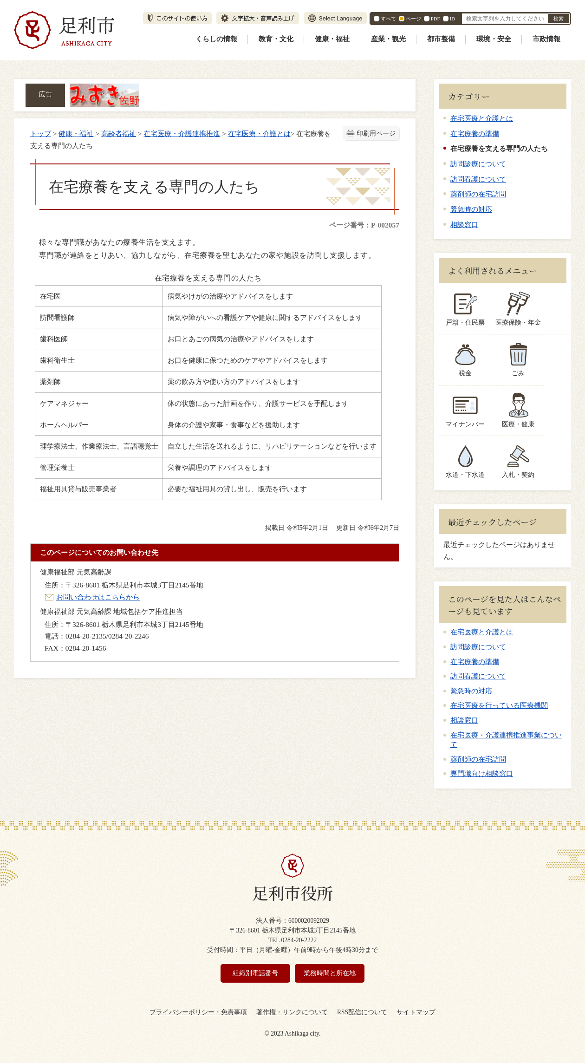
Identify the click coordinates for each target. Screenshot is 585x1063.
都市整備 (441, 39)
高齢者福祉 (118, 133)
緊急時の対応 (471, 209)
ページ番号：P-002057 (364, 225)
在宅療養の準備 (474, 133)
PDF (435, 18)
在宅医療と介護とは (481, 118)
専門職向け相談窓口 (481, 773)
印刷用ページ (376, 133)
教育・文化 (276, 39)
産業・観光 (388, 39)
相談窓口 (464, 224)
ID (452, 18)
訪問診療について (478, 164)
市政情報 (546, 39)
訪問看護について (478, 179)
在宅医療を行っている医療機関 (499, 705)
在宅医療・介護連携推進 (181, 133)
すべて (388, 18)
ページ (413, 18)
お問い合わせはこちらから (98, 597)
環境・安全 (493, 39)
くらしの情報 (216, 39)
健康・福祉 (332, 39)
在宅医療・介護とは (259, 133)
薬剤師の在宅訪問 (478, 194)
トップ (40, 133)
